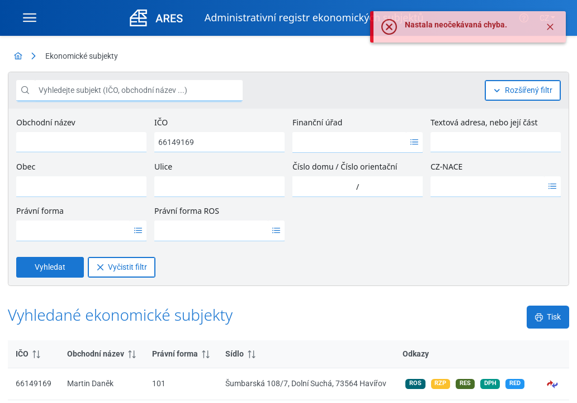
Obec (25, 166)
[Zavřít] (550, 31)
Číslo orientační (368, 166)
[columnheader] (33, 354)
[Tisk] (548, 317)
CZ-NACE (446, 166)
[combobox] (349, 142)
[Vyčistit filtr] (121, 267)
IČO (161, 122)
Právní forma (40, 210)
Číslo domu (313, 166)
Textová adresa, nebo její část (484, 122)
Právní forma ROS (186, 210)
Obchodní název (45, 122)
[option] (349, 142)
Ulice (163, 166)
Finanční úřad (317, 122)
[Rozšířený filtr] (523, 90)
